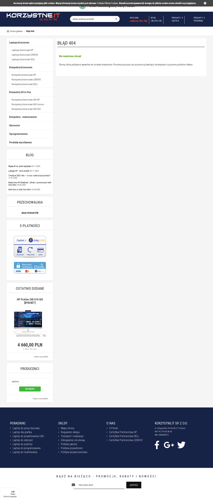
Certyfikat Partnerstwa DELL (124, 436)
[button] (30, 381)
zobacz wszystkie (41, 357)
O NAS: (111, 423)
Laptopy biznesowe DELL (23, 59)
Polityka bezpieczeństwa (74, 452)
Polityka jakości (69, 444)
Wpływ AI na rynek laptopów (19, 166)
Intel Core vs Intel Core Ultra (19, 189)
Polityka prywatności (72, 448)
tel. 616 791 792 (48, 19)
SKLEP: (63, 423)
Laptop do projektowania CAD (28, 436)
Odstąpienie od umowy (73, 440)
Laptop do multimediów (25, 452)
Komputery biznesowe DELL (25, 84)
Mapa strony (67, 428)
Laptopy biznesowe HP (22, 50)
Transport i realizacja (72, 436)
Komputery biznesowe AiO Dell (26, 109)
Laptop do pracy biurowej (26, 428)
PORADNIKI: (18, 423)
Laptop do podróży (22, 444)
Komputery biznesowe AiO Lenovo (28, 104)
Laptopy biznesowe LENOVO (25, 54)
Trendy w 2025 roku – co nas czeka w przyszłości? (29, 175)
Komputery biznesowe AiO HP (26, 99)
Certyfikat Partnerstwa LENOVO (125, 440)
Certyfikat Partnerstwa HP (123, 432)
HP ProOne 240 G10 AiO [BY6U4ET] (30, 301)
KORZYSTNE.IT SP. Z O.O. (171, 423)
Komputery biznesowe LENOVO (26, 79)
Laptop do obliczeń (23, 440)
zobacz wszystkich (40, 399)
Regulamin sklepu (70, 432)
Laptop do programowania (26, 448)
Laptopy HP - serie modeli (18, 171)
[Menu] (18, 490)
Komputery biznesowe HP (24, 75)
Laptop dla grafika (22, 432)
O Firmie (113, 428)
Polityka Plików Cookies (107, 3)
